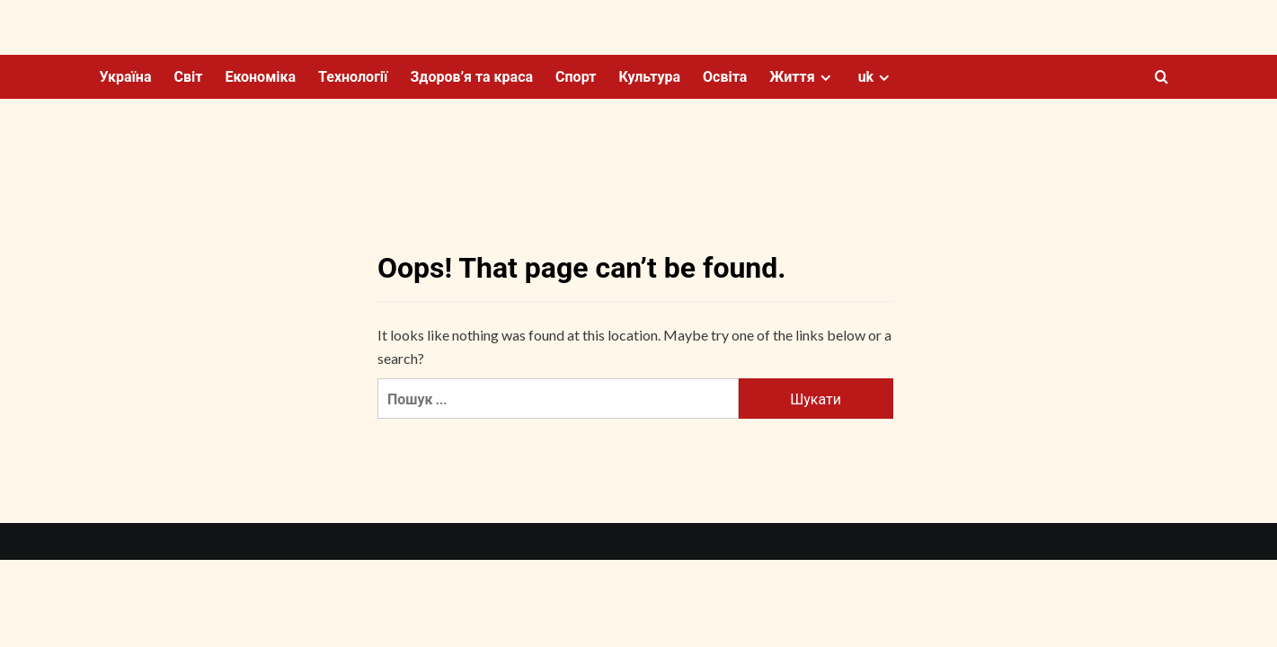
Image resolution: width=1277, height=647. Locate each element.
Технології (352, 76)
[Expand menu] (825, 77)
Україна (126, 76)
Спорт (575, 76)
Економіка (260, 76)
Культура (649, 76)
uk (876, 76)
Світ (187, 76)
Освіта (725, 76)
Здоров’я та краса (471, 76)
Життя (802, 76)
